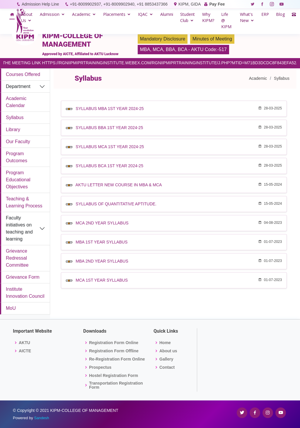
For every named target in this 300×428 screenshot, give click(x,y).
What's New (246, 17)
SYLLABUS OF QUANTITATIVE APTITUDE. (116, 204)
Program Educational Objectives (18, 179)
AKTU (24, 343)
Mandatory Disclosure (162, 38)
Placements (114, 14)
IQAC (143, 14)
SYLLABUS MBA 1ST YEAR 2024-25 (110, 108)
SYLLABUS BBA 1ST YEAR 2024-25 (109, 127)
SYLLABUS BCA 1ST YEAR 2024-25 (109, 165)
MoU (11, 308)
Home (165, 343)
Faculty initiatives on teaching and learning (19, 228)
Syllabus (14, 117)
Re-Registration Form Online (117, 359)
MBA (145, 49)
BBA (170, 49)
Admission (49, 14)
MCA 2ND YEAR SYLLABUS (102, 223)
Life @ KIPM (226, 20)
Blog (280, 14)
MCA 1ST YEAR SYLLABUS (102, 280)
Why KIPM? (208, 17)
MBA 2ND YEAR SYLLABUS (102, 261)
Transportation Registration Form (116, 385)
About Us (27, 17)
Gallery (166, 359)
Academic (81, 14)
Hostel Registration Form (113, 375)
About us (168, 351)
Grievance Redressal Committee (17, 258)
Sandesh (41, 418)
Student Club (187, 17)
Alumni (166, 14)
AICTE (25, 351)
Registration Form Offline (114, 351)
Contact (167, 367)
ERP (265, 14)
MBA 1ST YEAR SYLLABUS (101, 242)
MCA (158, 49)
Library (13, 129)
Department (18, 86)
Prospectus (100, 367)
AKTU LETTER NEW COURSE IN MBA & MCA (119, 184)
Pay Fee (217, 4)
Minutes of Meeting (212, 38)
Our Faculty (18, 141)
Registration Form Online (113, 343)
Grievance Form (23, 277)
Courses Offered (23, 74)
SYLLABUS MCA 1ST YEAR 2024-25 (110, 146)
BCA (182, 49)
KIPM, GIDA (189, 4)
